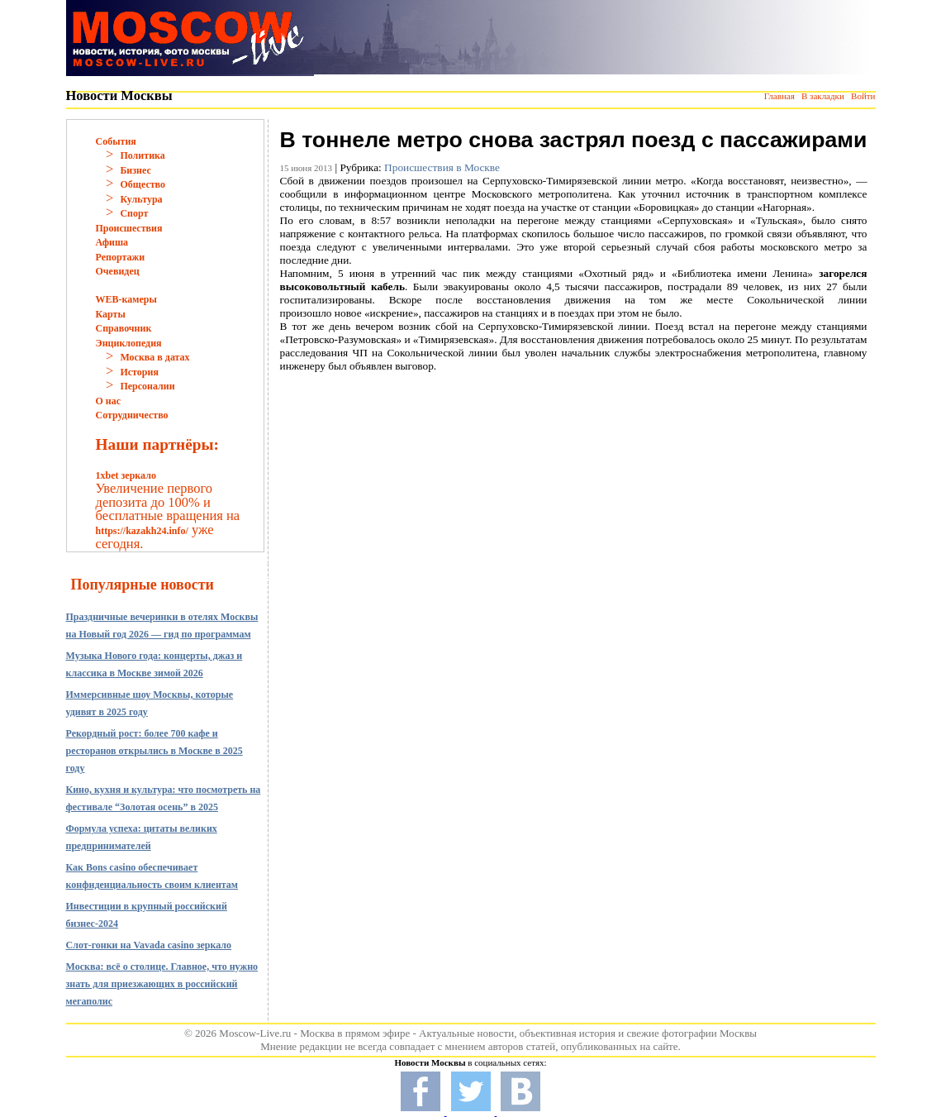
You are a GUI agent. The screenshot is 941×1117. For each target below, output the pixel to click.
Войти (863, 96)
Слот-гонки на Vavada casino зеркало (149, 945)
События (116, 141)
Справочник (124, 328)
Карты (111, 314)
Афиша (112, 242)
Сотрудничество (132, 415)
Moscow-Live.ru (255, 1033)
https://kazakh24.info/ (142, 531)
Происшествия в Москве (442, 167)
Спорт (134, 213)
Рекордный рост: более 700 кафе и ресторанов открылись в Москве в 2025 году (154, 751)
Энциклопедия (129, 343)
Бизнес (135, 170)
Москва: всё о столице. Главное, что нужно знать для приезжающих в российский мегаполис (162, 984)
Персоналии (147, 386)
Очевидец (118, 271)
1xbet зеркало (126, 475)
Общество (142, 184)
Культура (141, 199)
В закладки (822, 96)
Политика (142, 155)
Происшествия (129, 228)
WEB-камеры (126, 299)
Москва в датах (154, 357)
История (139, 372)
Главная (779, 96)
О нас (108, 401)
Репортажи (120, 257)
